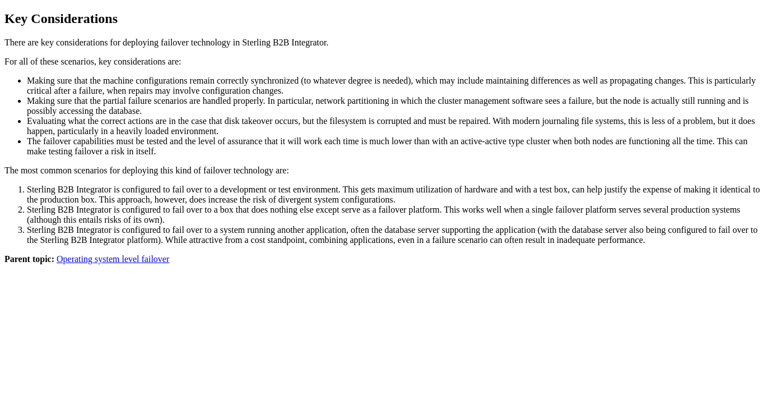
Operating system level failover (113, 259)
